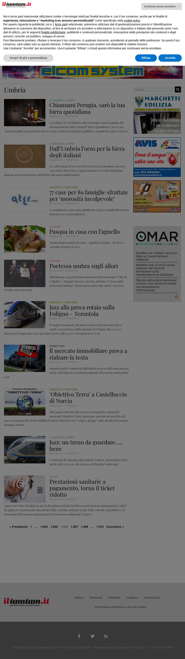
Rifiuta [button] (146, 57)
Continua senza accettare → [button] (161, 6)
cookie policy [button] (132, 20)
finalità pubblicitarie (53, 32)
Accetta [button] (170, 57)
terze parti (61, 24)
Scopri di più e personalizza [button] (28, 57)
